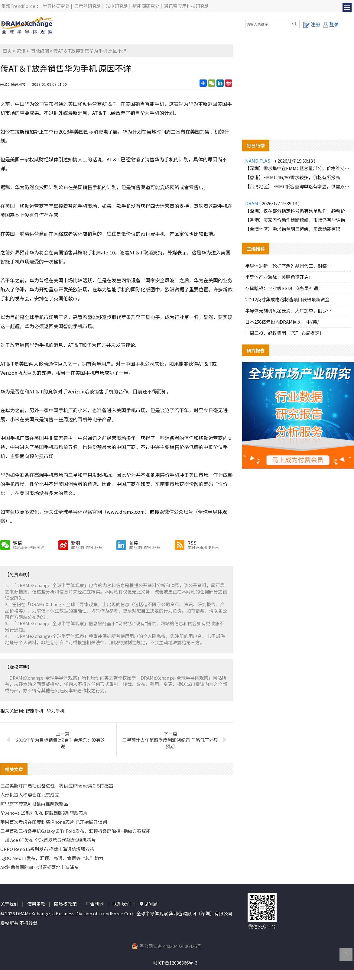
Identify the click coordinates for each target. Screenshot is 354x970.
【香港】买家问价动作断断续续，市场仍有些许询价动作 (298, 220)
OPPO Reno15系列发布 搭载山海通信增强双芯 (47, 849)
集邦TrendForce (18, 6)
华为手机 (56, 710)
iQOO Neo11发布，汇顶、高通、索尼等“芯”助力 (51, 858)
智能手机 (34, 710)
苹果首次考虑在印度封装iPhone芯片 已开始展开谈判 (53, 822)
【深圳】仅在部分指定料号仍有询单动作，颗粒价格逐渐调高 (298, 211)
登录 (331, 24)
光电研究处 (117, 6)
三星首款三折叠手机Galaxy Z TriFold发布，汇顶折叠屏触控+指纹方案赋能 (75, 831)
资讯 (20, 50)
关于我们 (9, 903)
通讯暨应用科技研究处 (186, 6)
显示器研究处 (87, 6)
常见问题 (148, 903)
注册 (311, 24)
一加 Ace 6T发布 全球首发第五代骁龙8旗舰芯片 (48, 840)
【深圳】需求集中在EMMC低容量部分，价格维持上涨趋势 (298, 168)
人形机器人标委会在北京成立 (29, 794)
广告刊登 (95, 903)
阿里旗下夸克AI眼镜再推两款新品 (34, 803)
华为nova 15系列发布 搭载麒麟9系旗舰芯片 (44, 813)
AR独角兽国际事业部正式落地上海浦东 (39, 867)
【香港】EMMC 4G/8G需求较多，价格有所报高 (292, 177)
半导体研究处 (56, 6)
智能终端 (40, 50)
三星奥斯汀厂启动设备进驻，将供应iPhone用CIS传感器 (56, 785)
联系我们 (121, 903)
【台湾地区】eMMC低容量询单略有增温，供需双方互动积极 (298, 186)
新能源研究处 (146, 6)
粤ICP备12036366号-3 (175, 962)
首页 (7, 50)
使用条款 (36, 903)
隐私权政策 (65, 903)
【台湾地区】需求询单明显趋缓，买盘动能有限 (292, 229)
